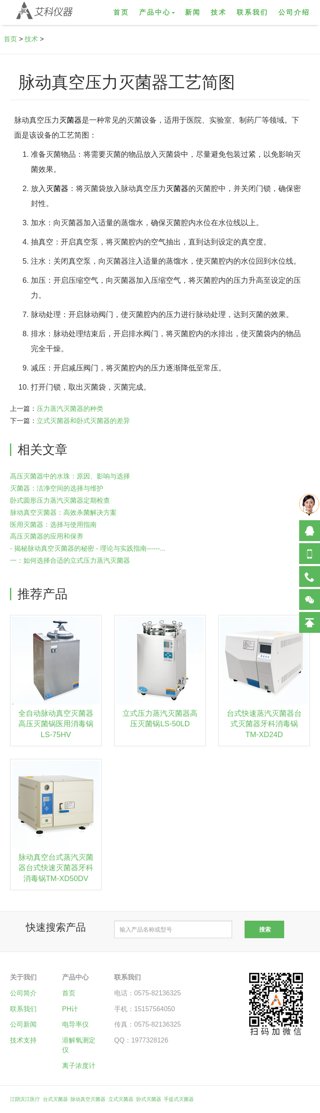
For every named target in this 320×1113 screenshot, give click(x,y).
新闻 (193, 12)
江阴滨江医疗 (25, 1099)
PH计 (70, 1008)
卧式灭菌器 (148, 1099)
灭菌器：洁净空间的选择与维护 (56, 488)
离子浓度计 (78, 1065)
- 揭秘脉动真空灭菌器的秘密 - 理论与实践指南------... (87, 548)
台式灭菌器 (55, 1099)
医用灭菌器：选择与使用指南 (53, 524)
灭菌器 (70, 120)
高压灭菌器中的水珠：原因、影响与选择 (70, 476)
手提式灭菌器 (179, 1099)
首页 (121, 12)
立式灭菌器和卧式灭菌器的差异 (83, 420)
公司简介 (23, 993)
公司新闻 (23, 1024)
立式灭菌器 (120, 1099)
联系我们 (252, 12)
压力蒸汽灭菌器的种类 (70, 408)
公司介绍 (294, 12)
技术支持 (23, 1040)
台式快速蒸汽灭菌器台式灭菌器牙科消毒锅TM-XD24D (264, 724)
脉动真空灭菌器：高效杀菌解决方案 (63, 512)
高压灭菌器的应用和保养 (46, 536)
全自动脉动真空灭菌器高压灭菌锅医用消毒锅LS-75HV (55, 724)
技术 (219, 12)
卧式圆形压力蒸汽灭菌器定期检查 (60, 500)
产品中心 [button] (157, 12)
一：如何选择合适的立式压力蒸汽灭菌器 (70, 560)
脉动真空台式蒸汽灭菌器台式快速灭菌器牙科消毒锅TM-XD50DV (55, 868)
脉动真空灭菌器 (87, 1099)
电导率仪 (75, 1024)
